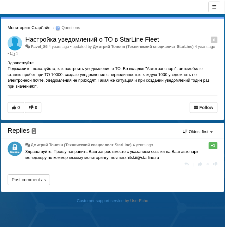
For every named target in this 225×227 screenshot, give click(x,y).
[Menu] (214, 7)
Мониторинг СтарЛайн (29, 27)
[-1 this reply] (215, 164)
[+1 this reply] (200, 164)
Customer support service (100, 200)
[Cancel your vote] (207, 164)
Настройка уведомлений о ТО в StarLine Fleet (92, 39)
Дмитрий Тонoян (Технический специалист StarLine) (143, 46)
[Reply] (187, 164)
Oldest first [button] (198, 131)
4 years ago (143, 145)
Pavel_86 (39, 46)
